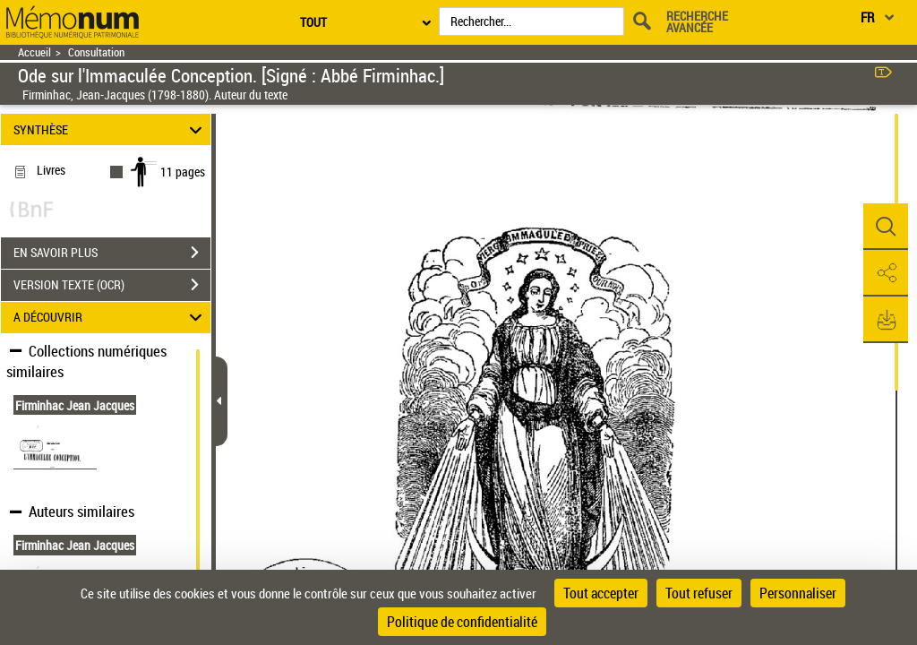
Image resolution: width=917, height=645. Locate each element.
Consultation (96, 52)
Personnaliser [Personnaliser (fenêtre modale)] (797, 593)
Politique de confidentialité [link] (462, 622)
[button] (885, 226)
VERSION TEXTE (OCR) (111, 284)
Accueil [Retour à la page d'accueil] (34, 52)
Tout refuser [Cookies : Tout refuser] (699, 593)
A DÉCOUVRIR (110, 317)
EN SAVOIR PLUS (111, 252)
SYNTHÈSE (110, 129)
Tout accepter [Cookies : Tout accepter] (600, 593)
